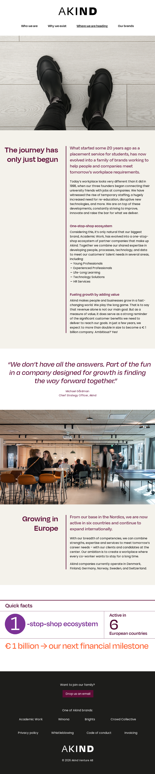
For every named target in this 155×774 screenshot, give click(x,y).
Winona (63, 719)
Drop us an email (78, 694)
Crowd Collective (123, 719)
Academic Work (31, 719)
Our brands (126, 26)
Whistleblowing (62, 733)
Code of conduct (99, 733)
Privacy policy (28, 733)
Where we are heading (92, 26)
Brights (90, 719)
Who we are (29, 26)
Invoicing (130, 733)
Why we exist (57, 26)
